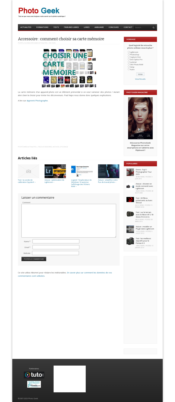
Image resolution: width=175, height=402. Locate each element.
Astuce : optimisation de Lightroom (55, 180)
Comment (26, 202)
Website (27, 253)
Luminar (133, 62)
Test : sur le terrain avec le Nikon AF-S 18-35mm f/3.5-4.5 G (145, 214)
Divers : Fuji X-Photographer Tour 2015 (144, 171)
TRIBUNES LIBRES (71, 27)
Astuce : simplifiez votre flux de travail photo (108, 180)
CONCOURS (114, 27)
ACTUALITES (25, 27)
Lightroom (134, 52)
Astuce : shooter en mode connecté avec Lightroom (144, 186)
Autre (132, 69)
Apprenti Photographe (37, 100)
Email (27, 247)
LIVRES (87, 27)
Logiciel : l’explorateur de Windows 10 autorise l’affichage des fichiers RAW (82, 182)
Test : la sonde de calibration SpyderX (28, 180)
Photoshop (134, 54)
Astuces (56, 147)
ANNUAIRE (99, 27)
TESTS (56, 27)
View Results (140, 79)
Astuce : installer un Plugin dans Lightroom (145, 227)
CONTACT (128, 27)
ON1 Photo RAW (136, 64)
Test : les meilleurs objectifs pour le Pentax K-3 (143, 240)
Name (27, 241)
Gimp (132, 67)
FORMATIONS (42, 27)
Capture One (135, 57)
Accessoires (47, 147)
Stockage (64, 147)
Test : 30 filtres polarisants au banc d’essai (144, 200)
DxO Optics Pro (136, 59)
